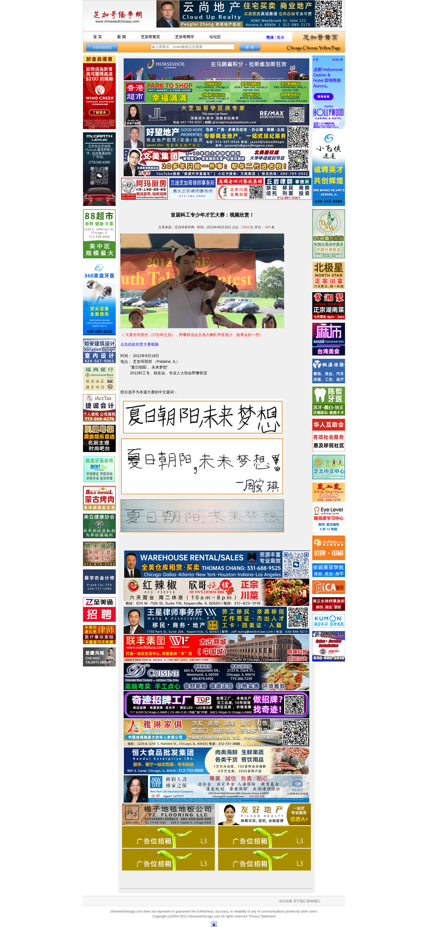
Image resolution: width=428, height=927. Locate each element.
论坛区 (215, 37)
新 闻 (121, 37)
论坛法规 (285, 901)
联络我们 (313, 901)
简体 (270, 37)
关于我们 (299, 901)
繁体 (280, 37)
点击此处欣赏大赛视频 (139, 344)
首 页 (97, 37)
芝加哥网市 (184, 37)
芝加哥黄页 (150, 37)
